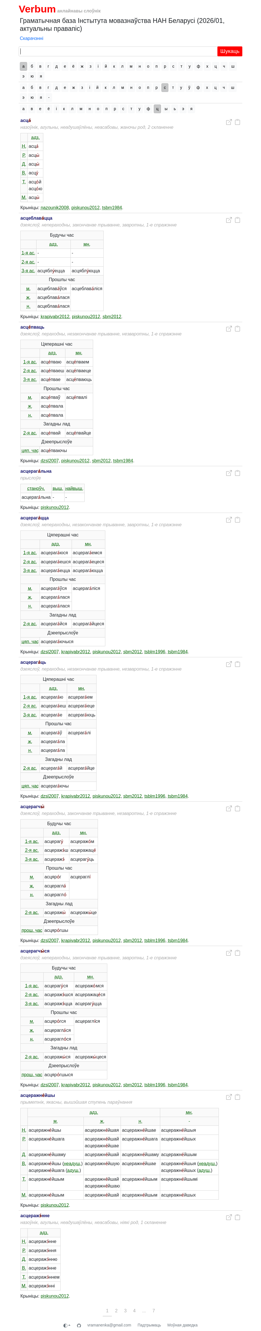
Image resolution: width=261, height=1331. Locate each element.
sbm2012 (112, 316)
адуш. (73, 1170)
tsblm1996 (154, 651)
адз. (35, 137)
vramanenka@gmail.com (109, 1325)
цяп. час (30, 450)
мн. (87, 244)
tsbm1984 (112, 207)
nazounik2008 (55, 207)
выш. (58, 488)
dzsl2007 (50, 460)
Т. (24, 181)
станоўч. (36, 488)
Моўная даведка (182, 1325)
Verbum (37, 9)
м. (28, 288)
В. (24, 172)
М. (24, 197)
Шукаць (229, 51)
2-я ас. (28, 262)
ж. (28, 297)
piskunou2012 (85, 207)
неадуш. (72, 1163)
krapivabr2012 (55, 316)
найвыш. (74, 488)
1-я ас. (28, 253)
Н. (24, 146)
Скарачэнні (31, 38)
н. (28, 306)
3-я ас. (28, 270)
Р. (24, 155)
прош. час (32, 930)
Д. (24, 164)
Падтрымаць (149, 1325)
